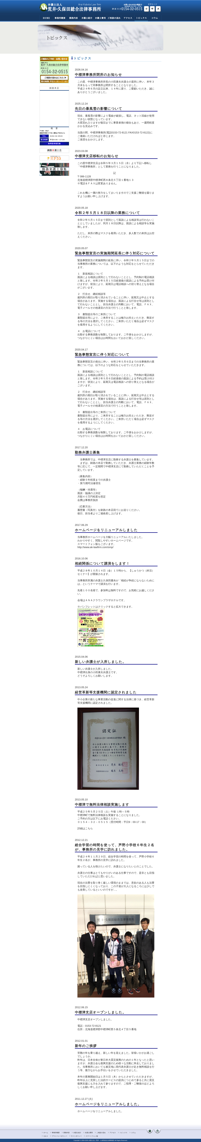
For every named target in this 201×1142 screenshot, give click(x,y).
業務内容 (73, 18)
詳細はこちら (85, 828)
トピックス (141, 18)
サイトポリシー (76, 1136)
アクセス (127, 18)
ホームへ (150, 1131)
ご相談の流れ (114, 18)
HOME (46, 18)
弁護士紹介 (86, 18)
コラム (154, 18)
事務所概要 (60, 18)
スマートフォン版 (92, 1136)
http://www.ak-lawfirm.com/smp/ (95, 547)
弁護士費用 (100, 18)
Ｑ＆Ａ (45, 1136)
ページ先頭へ (157, 1131)
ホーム (45, 1133)
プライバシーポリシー (59, 1136)
